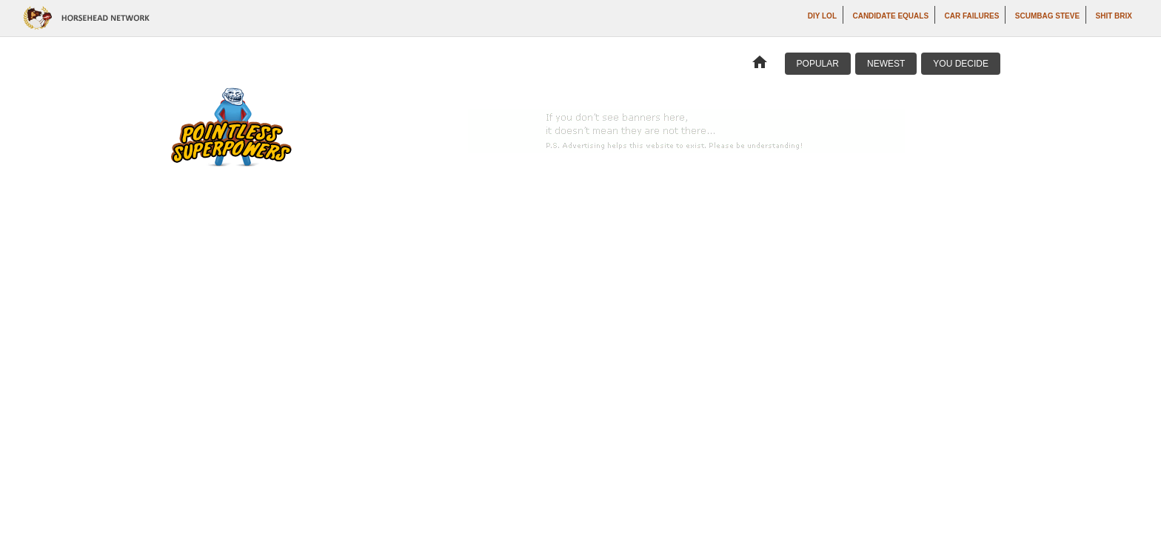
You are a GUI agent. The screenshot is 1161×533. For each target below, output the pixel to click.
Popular (818, 63)
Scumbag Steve (1047, 16)
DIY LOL (822, 16)
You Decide (960, 63)
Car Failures (972, 16)
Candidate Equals (890, 16)
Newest (886, 63)
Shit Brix (1114, 16)
